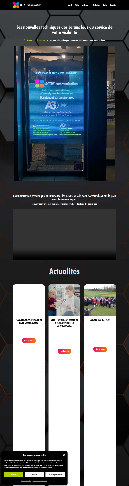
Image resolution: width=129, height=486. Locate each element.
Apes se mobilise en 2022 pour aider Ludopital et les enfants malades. (64, 323)
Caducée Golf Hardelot (100, 320)
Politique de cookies (26, 481)
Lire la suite (29, 340)
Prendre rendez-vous (110, 386)
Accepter (13, 475)
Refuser (34, 475)
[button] (63, 455)
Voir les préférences (55, 475)
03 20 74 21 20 (51, 432)
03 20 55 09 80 (52, 438)
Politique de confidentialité (40, 481)
